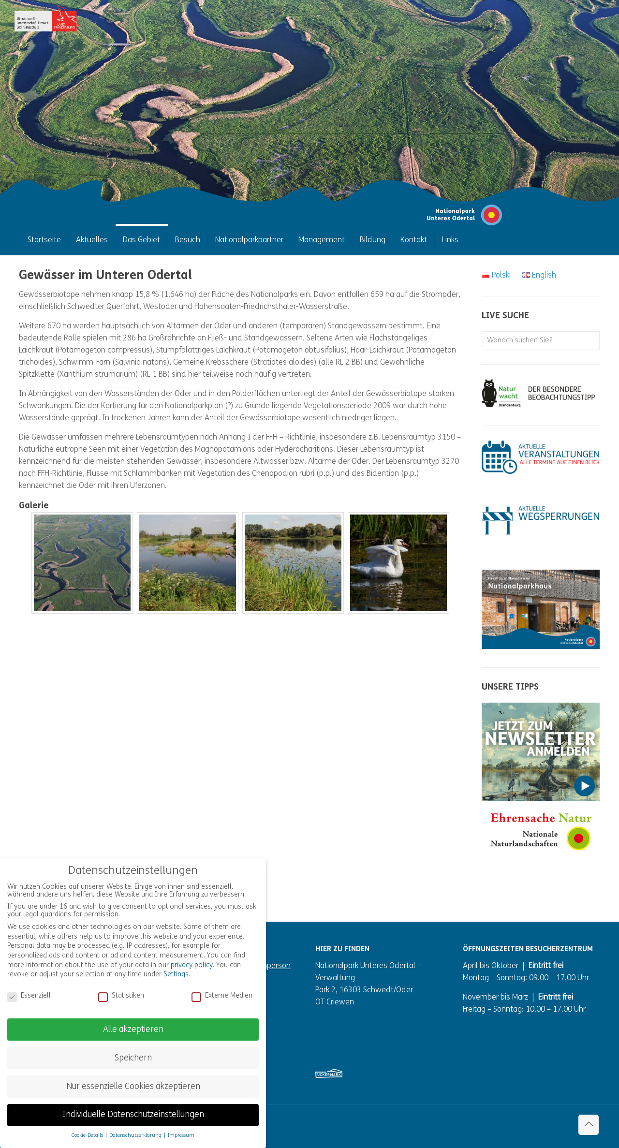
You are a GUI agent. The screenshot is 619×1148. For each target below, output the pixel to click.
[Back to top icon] (588, 1125)
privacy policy (192, 965)
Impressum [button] (181, 1135)
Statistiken (121, 996)
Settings (176, 974)
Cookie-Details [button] (88, 1135)
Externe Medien (222, 996)
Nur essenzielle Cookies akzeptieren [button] (133, 1087)
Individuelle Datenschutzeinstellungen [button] (133, 1115)
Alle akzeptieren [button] (133, 1030)
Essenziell (29, 996)
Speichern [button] (133, 1058)
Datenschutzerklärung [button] (136, 1135)
